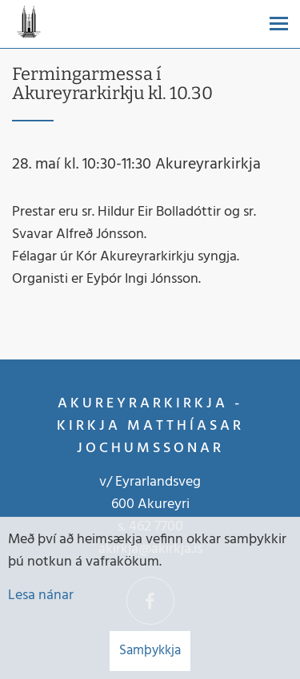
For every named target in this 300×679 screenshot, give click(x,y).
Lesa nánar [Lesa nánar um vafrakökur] (41, 595)
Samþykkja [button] (150, 650)
